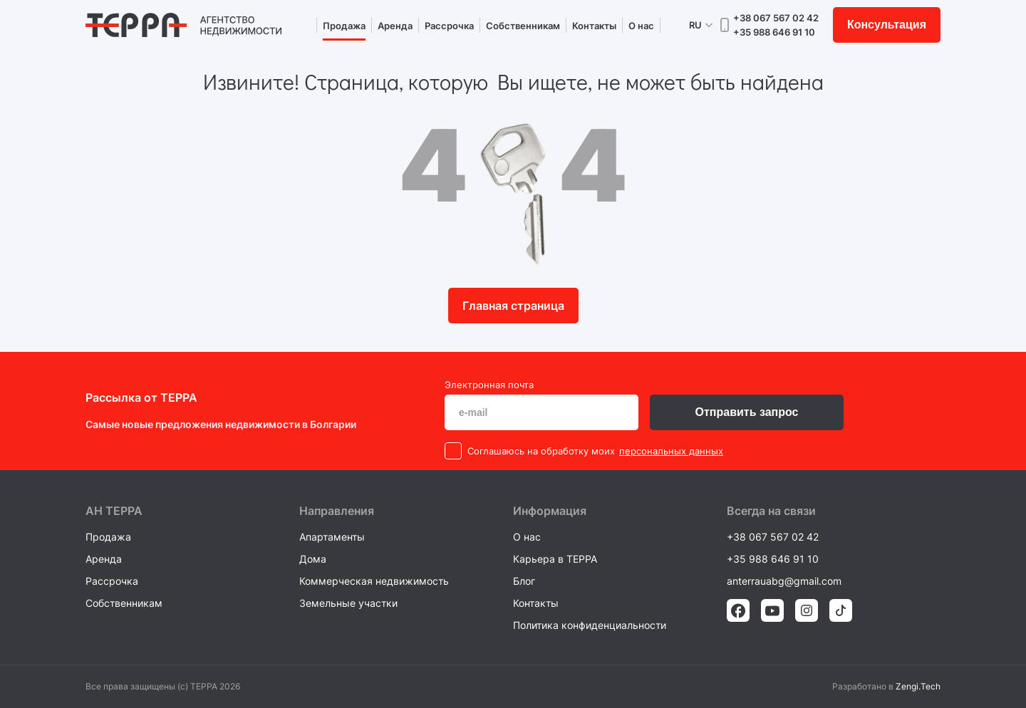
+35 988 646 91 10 (774, 32)
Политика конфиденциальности (589, 625)
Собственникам (523, 25)
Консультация (886, 25)
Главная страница (513, 305)
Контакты (594, 25)
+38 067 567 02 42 (776, 18)
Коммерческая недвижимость (374, 581)
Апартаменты (332, 537)
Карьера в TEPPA (555, 559)
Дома (312, 559)
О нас (641, 25)
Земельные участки (348, 603)
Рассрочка (449, 25)
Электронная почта (489, 384)
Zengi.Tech (918, 686)
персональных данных (671, 451)
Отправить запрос (747, 412)
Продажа (344, 25)
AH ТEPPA (114, 511)
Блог (524, 581)
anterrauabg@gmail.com (784, 581)
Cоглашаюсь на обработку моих (541, 451)
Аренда (395, 25)
